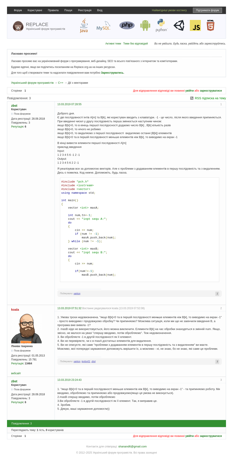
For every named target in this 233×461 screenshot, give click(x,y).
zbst (14, 105)
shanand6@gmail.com (132, 446)
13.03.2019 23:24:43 (69, 379)
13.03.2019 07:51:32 (69, 308)
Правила (53, 10)
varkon (77, 293)
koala (15, 309)
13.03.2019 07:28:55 (69, 104)
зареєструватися (211, 90)
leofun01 (86, 361)
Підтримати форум (207, 10)
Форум (18, 10)
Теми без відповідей (135, 43)
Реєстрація (84, 10)
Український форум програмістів (32, 82)
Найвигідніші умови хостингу (169, 10)
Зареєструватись (112, 72)
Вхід (99, 10)
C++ (61, 82)
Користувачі (35, 10)
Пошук (68, 10)
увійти (189, 90)
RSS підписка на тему (210, 98)
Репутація (17, 126)
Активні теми (113, 43)
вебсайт (16, 373)
